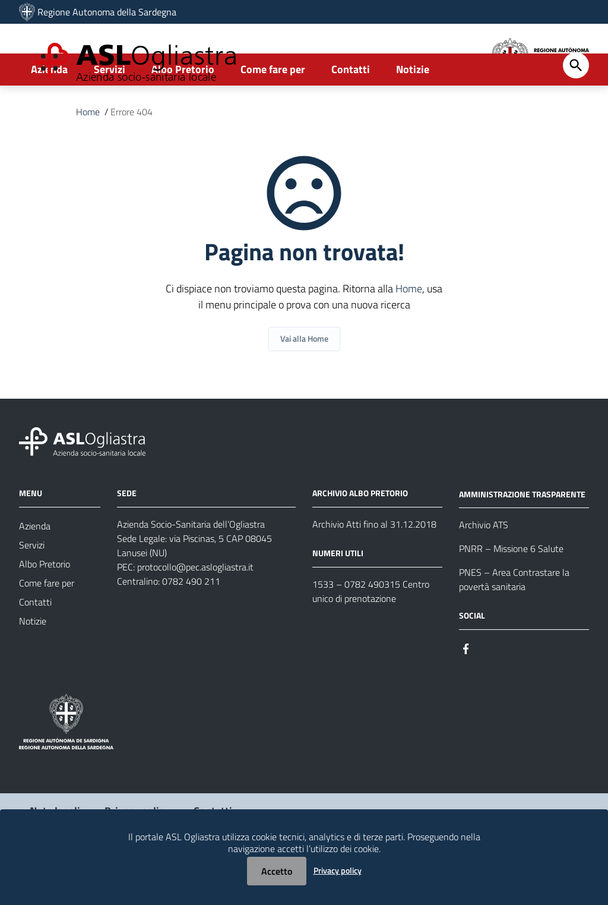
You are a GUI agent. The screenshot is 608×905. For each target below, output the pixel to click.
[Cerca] (576, 107)
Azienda (49, 111)
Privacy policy (338, 870)
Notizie (412, 111)
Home (88, 153)
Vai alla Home (304, 380)
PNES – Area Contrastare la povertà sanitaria (514, 621)
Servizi (109, 111)
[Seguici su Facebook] (466, 689)
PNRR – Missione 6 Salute (511, 590)
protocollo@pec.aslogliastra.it (195, 608)
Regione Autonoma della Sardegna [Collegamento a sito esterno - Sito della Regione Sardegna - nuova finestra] (106, 12)
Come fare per (272, 111)
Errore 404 (131, 153)
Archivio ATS (483, 566)
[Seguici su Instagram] (487, 689)
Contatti (350, 111)
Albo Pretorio (182, 111)
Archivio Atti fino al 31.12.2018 (374, 565)
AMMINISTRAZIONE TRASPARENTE (522, 535)
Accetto (276, 871)
